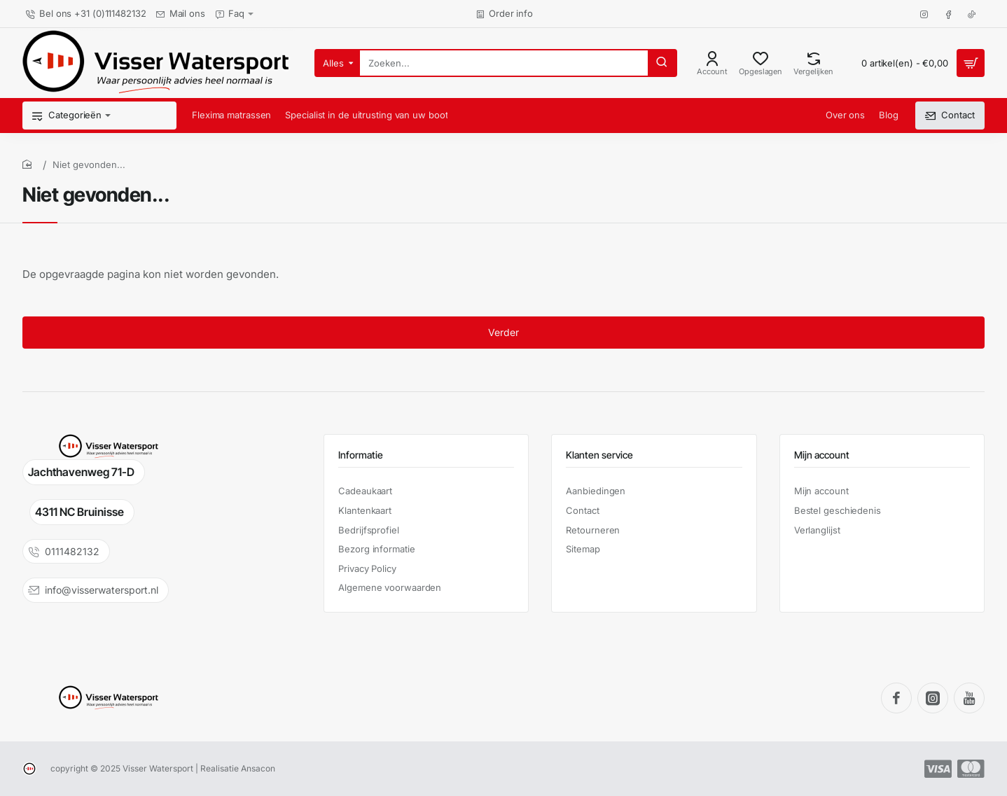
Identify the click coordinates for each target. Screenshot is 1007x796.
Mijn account (821, 455)
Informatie (360, 455)
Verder (503, 333)
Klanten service (599, 455)
